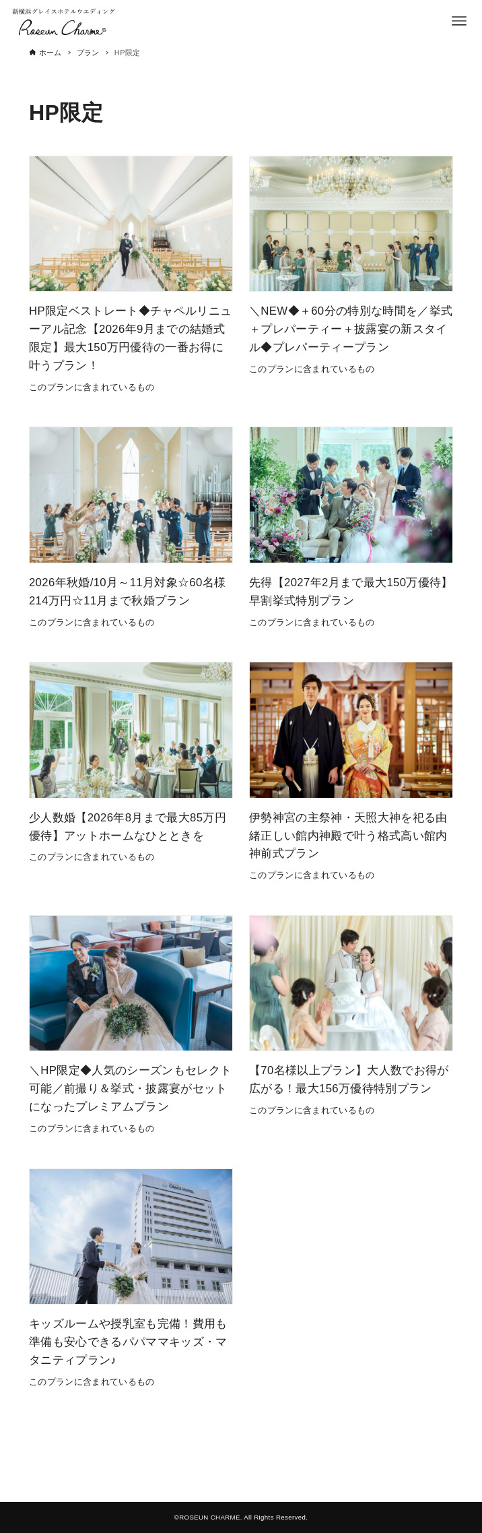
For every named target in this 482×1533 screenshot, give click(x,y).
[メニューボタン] (459, 20)
